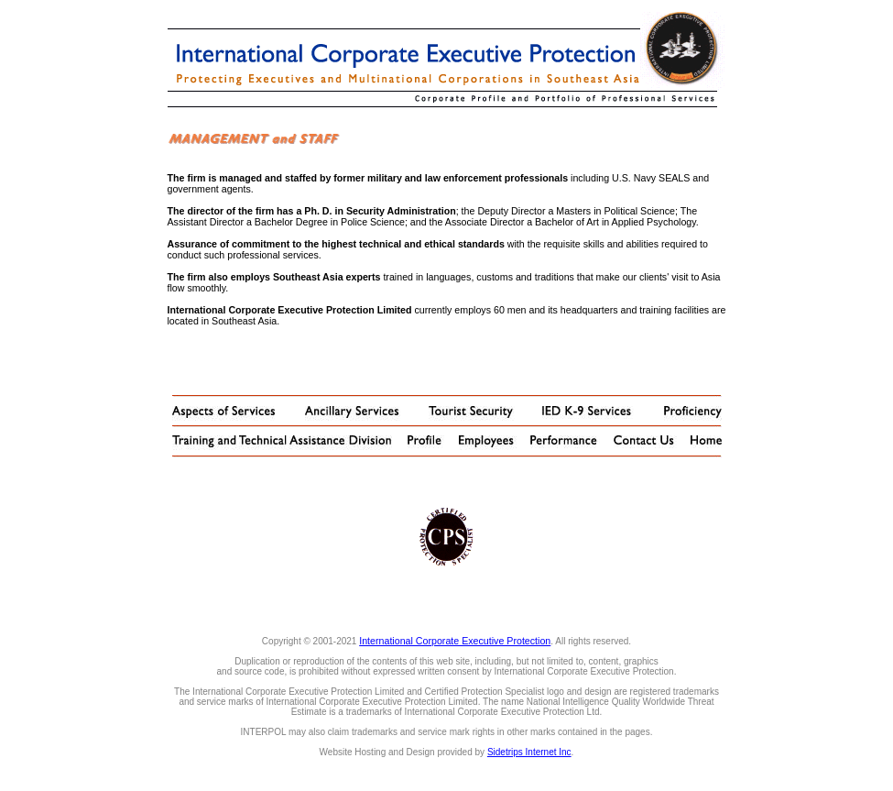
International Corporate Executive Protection (454, 640)
